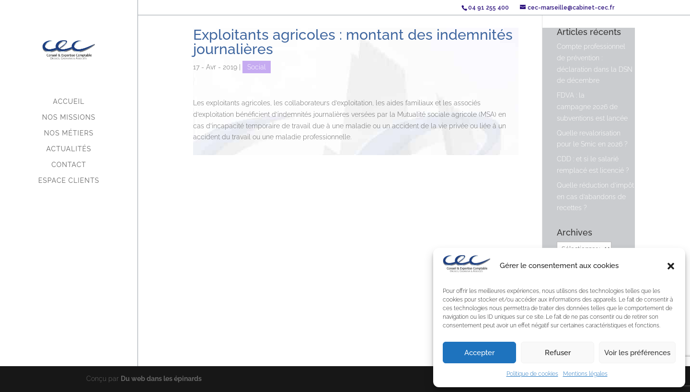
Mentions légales (585, 373)
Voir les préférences (637, 352)
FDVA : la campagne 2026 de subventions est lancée (592, 106)
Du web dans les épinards (161, 378)
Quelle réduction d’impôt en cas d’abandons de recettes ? (595, 196)
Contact (68, 164)
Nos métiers (68, 133)
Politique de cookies (532, 373)
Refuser (558, 352)
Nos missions (68, 117)
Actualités (69, 149)
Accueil (69, 101)
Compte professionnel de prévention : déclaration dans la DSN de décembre (594, 63)
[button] (671, 266)
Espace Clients (68, 180)
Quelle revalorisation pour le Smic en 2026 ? (592, 138)
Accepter (479, 352)
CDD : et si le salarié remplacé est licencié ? (593, 164)
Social (256, 67)
